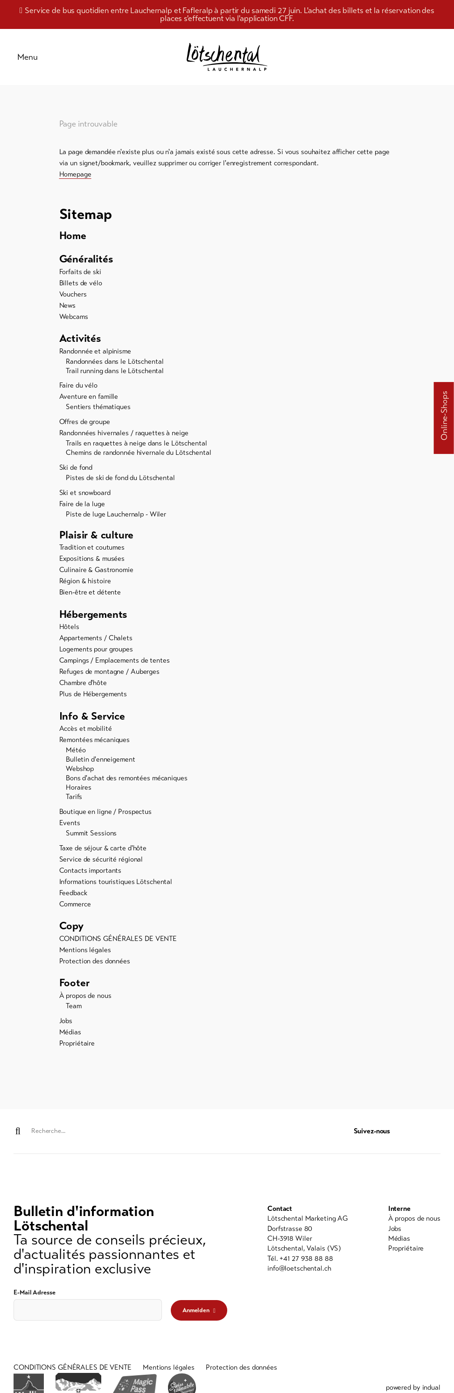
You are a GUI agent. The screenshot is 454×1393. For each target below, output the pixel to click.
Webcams (73, 319)
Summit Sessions (91, 837)
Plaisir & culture (97, 538)
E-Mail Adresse (34, 1293)
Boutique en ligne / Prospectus (105, 816)
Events (69, 827)
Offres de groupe (84, 425)
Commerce (75, 908)
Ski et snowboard (85, 496)
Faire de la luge (82, 507)
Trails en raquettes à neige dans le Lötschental (136, 446)
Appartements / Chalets (96, 642)
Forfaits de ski (80, 274)
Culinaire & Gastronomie (96, 573)
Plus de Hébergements (93, 698)
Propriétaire (77, 1048)
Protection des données (94, 965)
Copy (71, 930)
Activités (80, 341)
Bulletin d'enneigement (100, 763)
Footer (75, 987)
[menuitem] (227, 238)
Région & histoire (85, 584)
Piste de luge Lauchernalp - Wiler (116, 517)
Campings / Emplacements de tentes (114, 664)
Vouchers (73, 297)
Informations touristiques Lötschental (116, 886)
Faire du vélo (78, 389)
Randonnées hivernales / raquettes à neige (124, 436)
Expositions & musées (92, 562)
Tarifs (74, 801)
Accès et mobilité (85, 732)
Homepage (75, 176)
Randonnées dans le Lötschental (114, 365)
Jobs (66, 1025)
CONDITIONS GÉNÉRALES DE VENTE (118, 943)
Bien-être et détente (90, 596)
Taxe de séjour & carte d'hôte (103, 852)
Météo (75, 754)
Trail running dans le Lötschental (115, 374)
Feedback (73, 897)
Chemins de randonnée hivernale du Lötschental (138, 456)
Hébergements (94, 618)
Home (73, 238)
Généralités (86, 262)
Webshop (80, 773)
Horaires (78, 791)
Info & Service (92, 720)
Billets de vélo (80, 286)
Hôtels (69, 631)
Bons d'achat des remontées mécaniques (127, 782)
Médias (70, 1036)
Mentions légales (85, 954)
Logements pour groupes (96, 653)
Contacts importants (90, 874)
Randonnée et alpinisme (95, 354)
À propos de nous (85, 1000)
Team (74, 1010)
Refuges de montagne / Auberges (109, 676)
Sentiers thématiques (98, 410)
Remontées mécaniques (94, 744)
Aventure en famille (89, 400)
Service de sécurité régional (101, 863)
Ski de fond (76, 471)
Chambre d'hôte (83, 687)
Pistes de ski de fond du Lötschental (120, 481)
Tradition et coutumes (92, 551)
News (67, 308)
